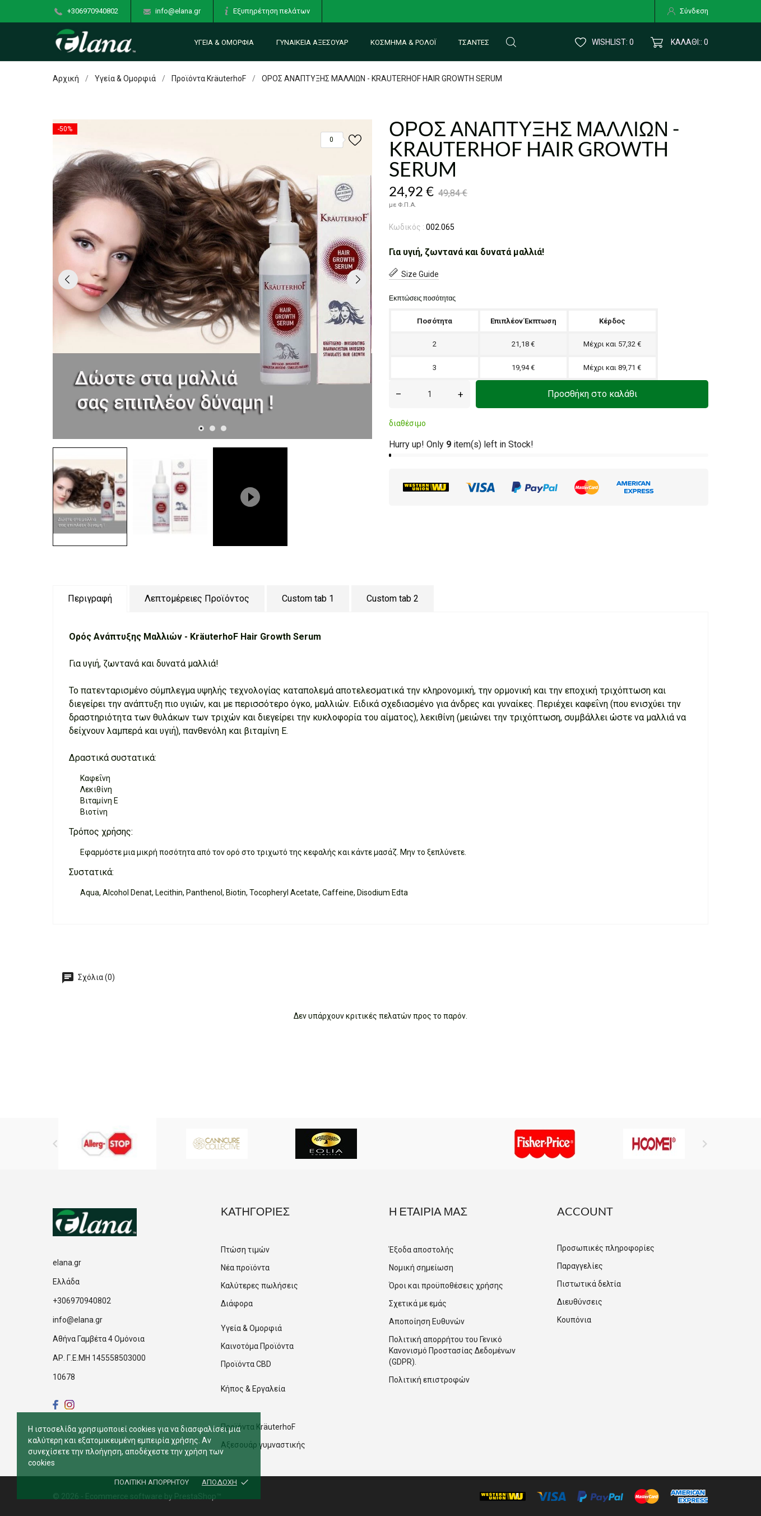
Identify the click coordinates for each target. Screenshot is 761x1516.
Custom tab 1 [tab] (308, 598)
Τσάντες (473, 42)
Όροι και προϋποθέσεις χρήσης (446, 1285)
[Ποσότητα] (429, 394)
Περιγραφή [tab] (90, 598)
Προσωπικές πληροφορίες (606, 1248)
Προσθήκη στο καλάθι (592, 394)
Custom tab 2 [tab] (392, 598)
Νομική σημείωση (421, 1267)
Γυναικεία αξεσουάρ (312, 42)
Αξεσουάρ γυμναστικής (263, 1444)
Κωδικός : (406, 227)
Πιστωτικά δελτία (589, 1283)
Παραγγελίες (580, 1265)
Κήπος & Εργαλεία (253, 1388)
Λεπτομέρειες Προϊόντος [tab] (197, 598)
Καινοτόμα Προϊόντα (257, 1346)
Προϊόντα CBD (246, 1364)
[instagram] (69, 1404)
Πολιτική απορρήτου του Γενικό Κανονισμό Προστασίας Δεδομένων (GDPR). (452, 1350)
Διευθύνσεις (579, 1301)
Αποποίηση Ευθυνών (427, 1321)
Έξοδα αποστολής (421, 1249)
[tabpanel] (212, 279)
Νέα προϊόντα (245, 1267)
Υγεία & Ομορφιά (224, 42)
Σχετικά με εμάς (418, 1303)
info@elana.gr (178, 11)
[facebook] (56, 1404)
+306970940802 (92, 11)
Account (585, 1211)
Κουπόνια (574, 1319)
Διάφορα (237, 1303)
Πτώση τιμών (245, 1249)
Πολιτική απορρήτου (151, 1482)
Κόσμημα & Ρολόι (403, 42)
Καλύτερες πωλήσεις (259, 1285)
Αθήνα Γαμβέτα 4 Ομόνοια (99, 1338)
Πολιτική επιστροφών (429, 1379)
